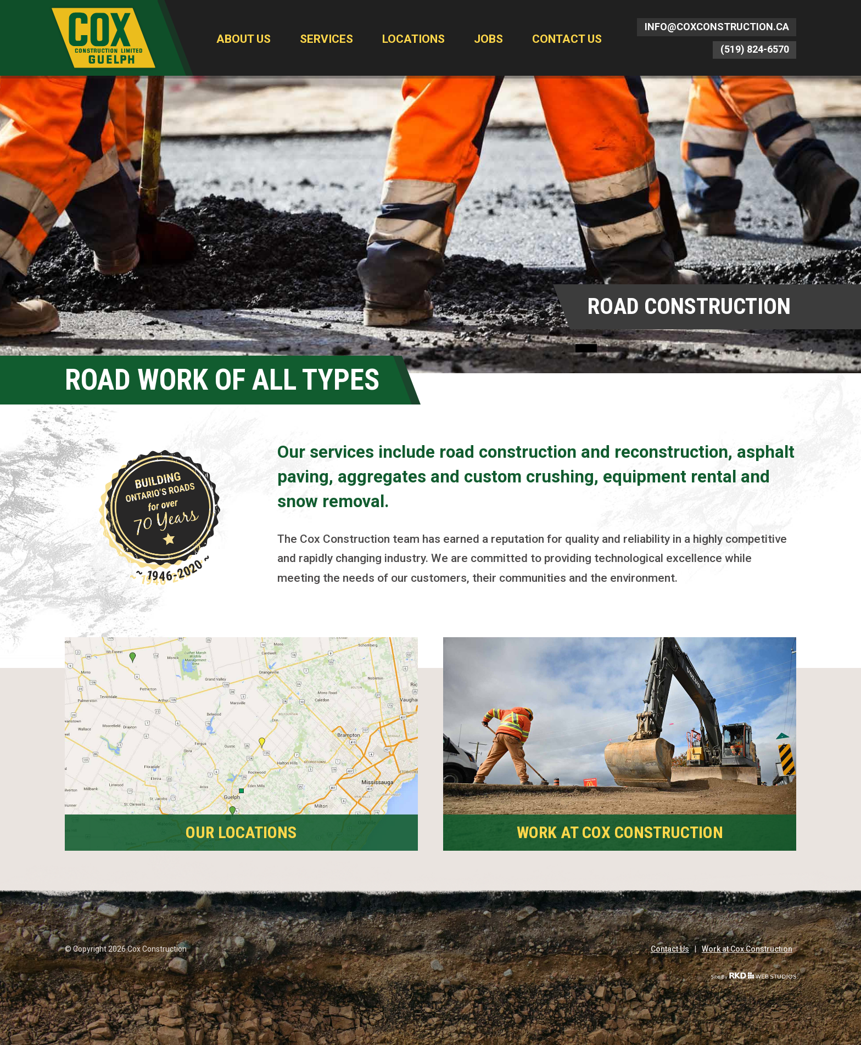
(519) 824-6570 (754, 49)
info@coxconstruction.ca (717, 26)
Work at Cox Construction (747, 949)
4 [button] (683, 348)
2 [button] (618, 348)
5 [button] (715, 348)
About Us (243, 39)
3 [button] (651, 348)
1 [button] (586, 348)
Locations (413, 39)
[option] (430, 224)
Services (326, 39)
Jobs (488, 39)
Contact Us (567, 39)
